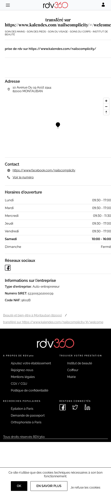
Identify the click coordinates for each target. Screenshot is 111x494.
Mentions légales (23, 377)
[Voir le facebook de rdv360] (62, 407)
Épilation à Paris (22, 409)
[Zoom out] (106, 106)
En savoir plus (48, 486)
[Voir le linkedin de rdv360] (87, 407)
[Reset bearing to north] (106, 112)
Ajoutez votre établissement (31, 363)
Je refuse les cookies (85, 487)
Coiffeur (72, 370)
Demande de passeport (28, 415)
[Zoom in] (106, 101)
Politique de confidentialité (29, 390)
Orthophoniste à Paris (26, 422)
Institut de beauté (79, 363)
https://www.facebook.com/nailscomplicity (44, 170)
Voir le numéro (23, 177)
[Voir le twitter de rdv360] (75, 407)
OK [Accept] (19, 486)
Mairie (71, 377)
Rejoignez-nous (22, 370)
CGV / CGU (19, 383)
